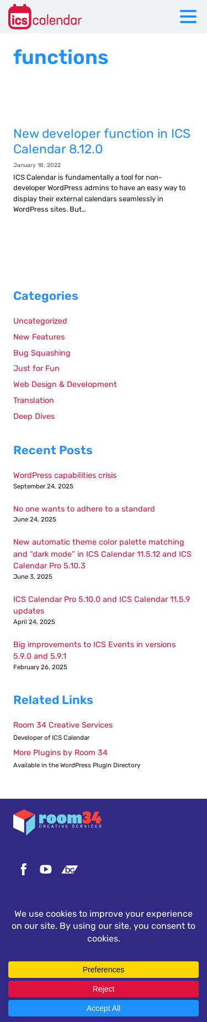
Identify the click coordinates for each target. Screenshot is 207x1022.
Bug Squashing (42, 353)
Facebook (22, 869)
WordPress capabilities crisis (64, 475)
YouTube (46, 869)
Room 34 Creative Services (63, 725)
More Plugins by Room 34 (60, 752)
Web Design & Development (65, 384)
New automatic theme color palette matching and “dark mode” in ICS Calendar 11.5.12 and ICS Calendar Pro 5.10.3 (102, 554)
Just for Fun (36, 368)
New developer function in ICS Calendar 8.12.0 (103, 175)
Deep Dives (34, 416)
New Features (39, 337)
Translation (33, 400)
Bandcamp (69, 869)
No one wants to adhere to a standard (84, 509)
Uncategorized (40, 321)
